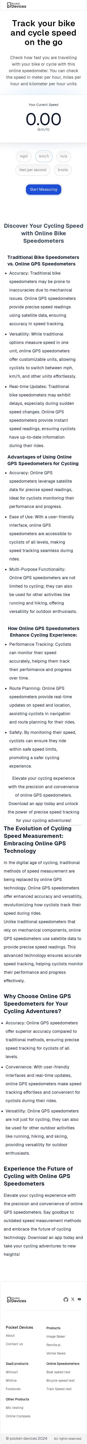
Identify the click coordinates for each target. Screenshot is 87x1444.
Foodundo (13, 1389)
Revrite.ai (53, 1345)
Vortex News (55, 1353)
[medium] (79, 1299)
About (10, 1335)
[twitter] (73, 1299)
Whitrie (11, 1380)
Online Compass (18, 1416)
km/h (44, 156)
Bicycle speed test (60, 1380)
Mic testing (14, 1408)
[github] (66, 1299)
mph (24, 156)
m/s (63, 156)
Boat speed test (58, 1372)
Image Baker (55, 1336)
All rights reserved (67, 1438)
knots (63, 170)
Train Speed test (59, 1389)
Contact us (14, 1344)
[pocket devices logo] (17, 5)
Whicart (12, 1372)
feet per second (32, 170)
